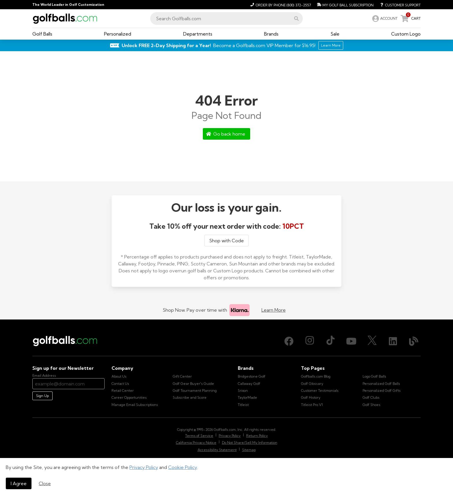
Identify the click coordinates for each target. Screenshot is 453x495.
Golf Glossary (312, 383)
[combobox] (226, 18)
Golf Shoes (371, 404)
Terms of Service (199, 435)
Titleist (243, 404)
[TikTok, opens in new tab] (330, 341)
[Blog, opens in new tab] (414, 341)
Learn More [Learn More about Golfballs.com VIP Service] (331, 45)
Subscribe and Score (190, 397)
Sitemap (249, 450)
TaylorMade (247, 397)
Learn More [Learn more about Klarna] (273, 310)
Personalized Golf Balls (381, 383)
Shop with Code (226, 240)
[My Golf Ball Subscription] (344, 4)
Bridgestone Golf (252, 376)
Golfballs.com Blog (316, 376)
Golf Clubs (371, 397)
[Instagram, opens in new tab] (310, 341)
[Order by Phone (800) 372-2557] (279, 4)
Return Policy (257, 435)
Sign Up (42, 396)
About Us (119, 376)
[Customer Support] (398, 4)
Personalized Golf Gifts (382, 390)
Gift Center (182, 376)
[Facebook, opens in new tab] (289, 341)
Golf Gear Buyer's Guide (193, 383)
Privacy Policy (143, 467)
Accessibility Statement (217, 450)
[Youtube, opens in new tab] (351, 341)
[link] (384, 18)
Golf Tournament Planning (195, 390)
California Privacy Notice (196, 442)
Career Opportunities (129, 397)
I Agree (19, 483)
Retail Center (123, 390)
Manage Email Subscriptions (135, 404)
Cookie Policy (182, 467)
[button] (296, 18)
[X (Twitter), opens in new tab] (372, 341)
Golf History (310, 397)
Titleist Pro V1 (312, 404)
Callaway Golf (249, 383)
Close (45, 483)
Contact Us (120, 383)
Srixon (243, 390)
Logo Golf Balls (374, 376)
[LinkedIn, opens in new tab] (393, 341)
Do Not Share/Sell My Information (249, 442)
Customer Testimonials (320, 390)
